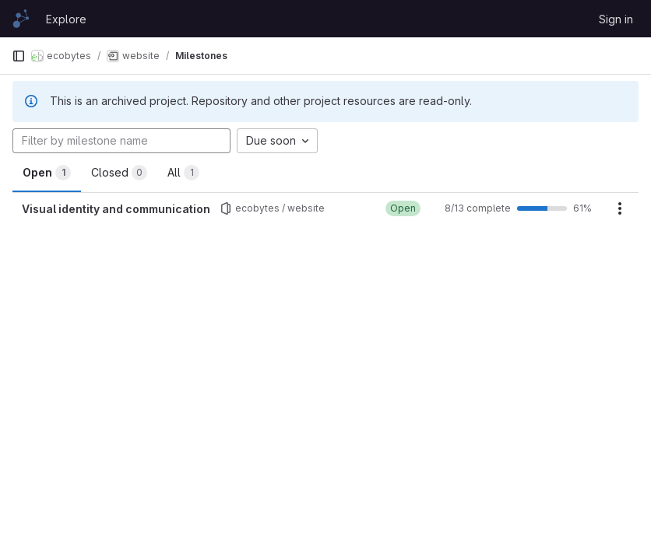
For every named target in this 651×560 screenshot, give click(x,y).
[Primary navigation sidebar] (18, 56)
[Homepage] (21, 18)
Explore (66, 19)
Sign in (616, 19)
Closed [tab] (119, 172)
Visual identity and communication (116, 208)
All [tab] (183, 172)
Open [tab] (47, 172)
